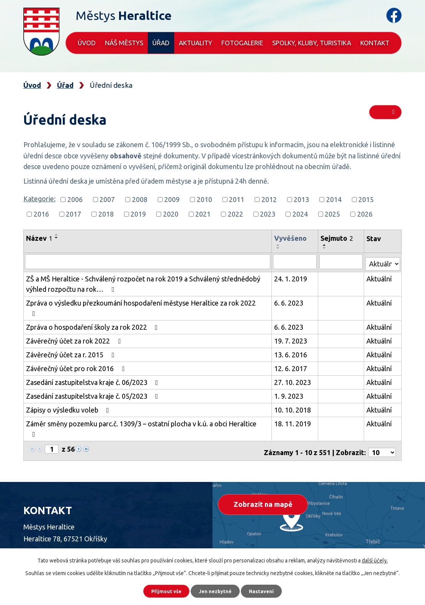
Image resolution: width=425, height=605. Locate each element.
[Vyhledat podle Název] (148, 261)
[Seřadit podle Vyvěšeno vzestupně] (280, 245)
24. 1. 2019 (292, 277)
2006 (75, 199)
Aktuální (379, 277)
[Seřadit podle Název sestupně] (56, 237)
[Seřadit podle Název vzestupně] (56, 234)
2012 (269, 199)
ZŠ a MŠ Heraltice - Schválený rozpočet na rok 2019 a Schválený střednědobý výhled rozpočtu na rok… (143, 282)
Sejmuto (337, 238)
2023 (267, 214)
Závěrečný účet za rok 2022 (75, 328)
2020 (170, 214)
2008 (139, 199)
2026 (365, 214)
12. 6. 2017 (292, 356)
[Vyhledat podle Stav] (383, 260)
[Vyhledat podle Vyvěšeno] (296, 261)
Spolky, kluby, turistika (311, 42)
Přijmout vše (158, 590)
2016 (41, 214)
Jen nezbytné (216, 590)
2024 (300, 214)
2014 (334, 199)
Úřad (161, 42)
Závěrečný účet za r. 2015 (71, 342)
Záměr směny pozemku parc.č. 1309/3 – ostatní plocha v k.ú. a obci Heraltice (148, 411)
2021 (203, 214)
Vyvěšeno (292, 238)
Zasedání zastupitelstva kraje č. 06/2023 (93, 370)
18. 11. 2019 (294, 411)
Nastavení (270, 590)
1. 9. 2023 (290, 384)
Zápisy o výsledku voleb (69, 397)
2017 (73, 214)
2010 (204, 199)
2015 (366, 199)
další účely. (375, 558)
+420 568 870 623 (78, 538)
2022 (235, 214)
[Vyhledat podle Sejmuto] (341, 261)
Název (39, 238)
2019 (138, 214)
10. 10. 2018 (294, 397)
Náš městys (124, 42)
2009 (172, 199)
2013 (301, 199)
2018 (106, 214)
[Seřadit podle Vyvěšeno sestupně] (280, 248)
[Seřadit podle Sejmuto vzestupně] (325, 245)
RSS (385, 116)
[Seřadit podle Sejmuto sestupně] (325, 248)
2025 (332, 214)
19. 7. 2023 (292, 328)
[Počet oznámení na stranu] (382, 426)
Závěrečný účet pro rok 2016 (76, 356)
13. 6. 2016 (292, 342)
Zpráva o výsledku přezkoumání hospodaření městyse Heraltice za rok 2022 (148, 301)
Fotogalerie (242, 42)
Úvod (87, 42)
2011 (236, 199)
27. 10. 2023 (294, 370)
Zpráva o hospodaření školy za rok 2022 (93, 315)
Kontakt (374, 42)
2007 (107, 199)
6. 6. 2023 (290, 301)
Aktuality (195, 42)
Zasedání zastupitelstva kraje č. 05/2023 (93, 384)
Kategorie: (39, 198)
